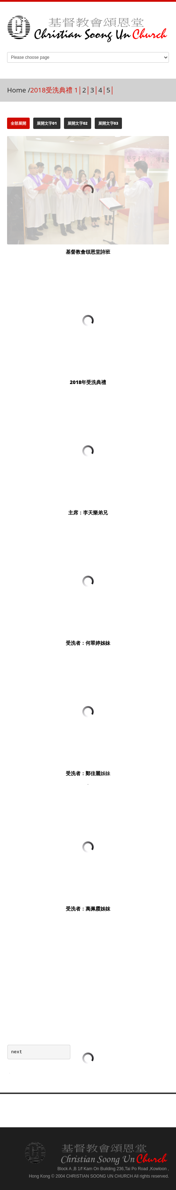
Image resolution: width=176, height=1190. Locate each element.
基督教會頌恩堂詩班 (88, 251)
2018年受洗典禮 (88, 382)
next (16, 1052)
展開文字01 (47, 123)
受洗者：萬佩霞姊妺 (88, 908)
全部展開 (18, 123)
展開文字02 (78, 123)
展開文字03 (108, 123)
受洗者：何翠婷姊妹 (88, 642)
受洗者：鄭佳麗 (83, 773)
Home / (18, 90)
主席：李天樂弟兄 (88, 512)
